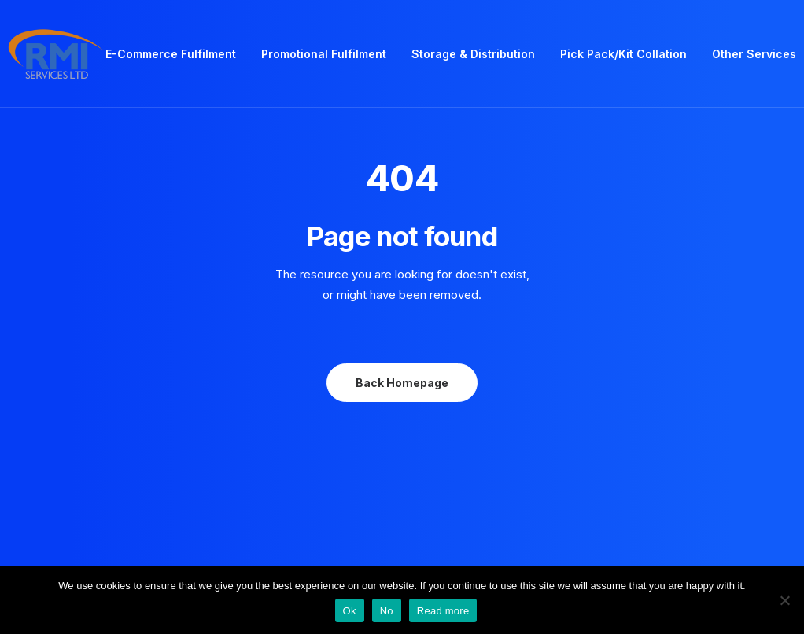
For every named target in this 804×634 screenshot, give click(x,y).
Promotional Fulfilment (323, 54)
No (386, 611)
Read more (443, 611)
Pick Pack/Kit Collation (623, 54)
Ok (349, 611)
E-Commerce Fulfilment (170, 54)
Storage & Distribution (473, 54)
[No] (784, 600)
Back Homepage (402, 382)
